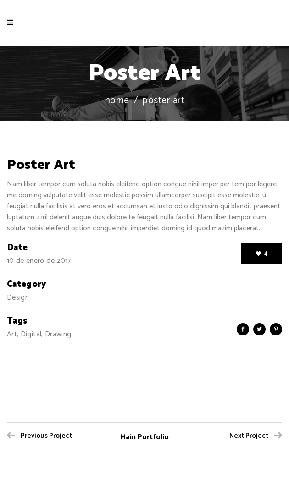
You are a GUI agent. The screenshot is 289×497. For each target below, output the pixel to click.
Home (117, 101)
